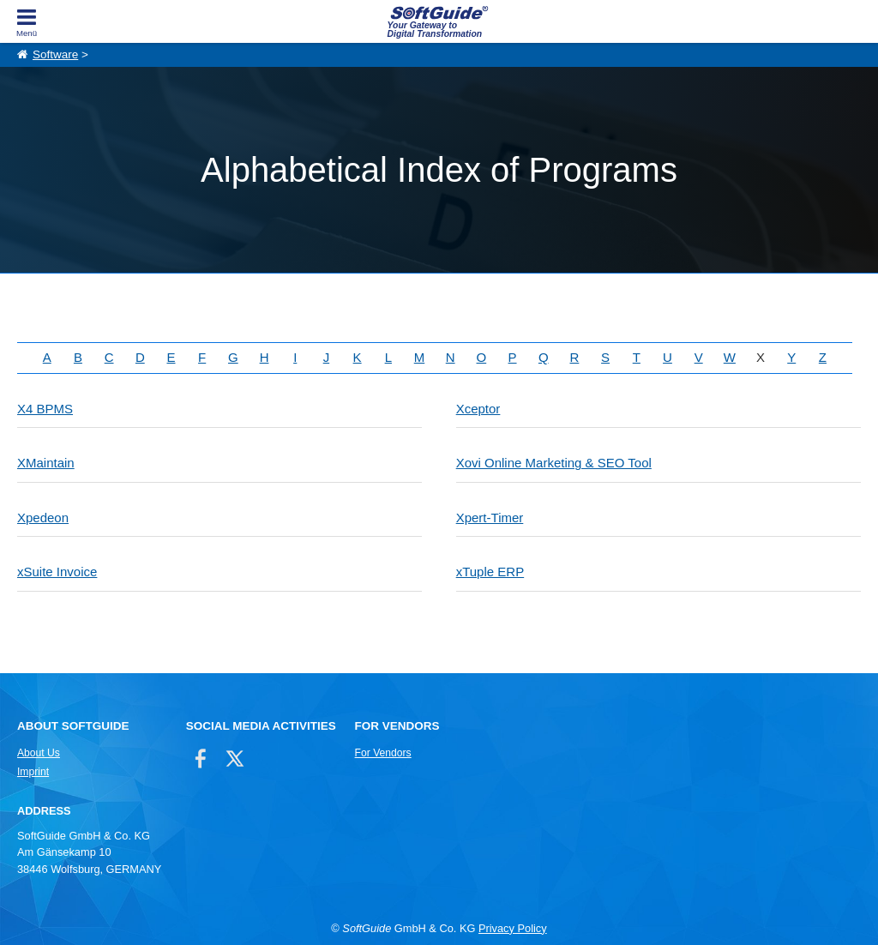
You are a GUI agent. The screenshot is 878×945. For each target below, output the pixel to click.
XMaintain (46, 462)
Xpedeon (43, 517)
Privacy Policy (512, 928)
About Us (38, 753)
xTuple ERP (490, 571)
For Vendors (383, 753)
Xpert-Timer (490, 517)
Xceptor (478, 408)
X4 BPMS (45, 408)
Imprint (33, 772)
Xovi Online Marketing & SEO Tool (554, 462)
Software (55, 54)
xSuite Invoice (57, 571)
